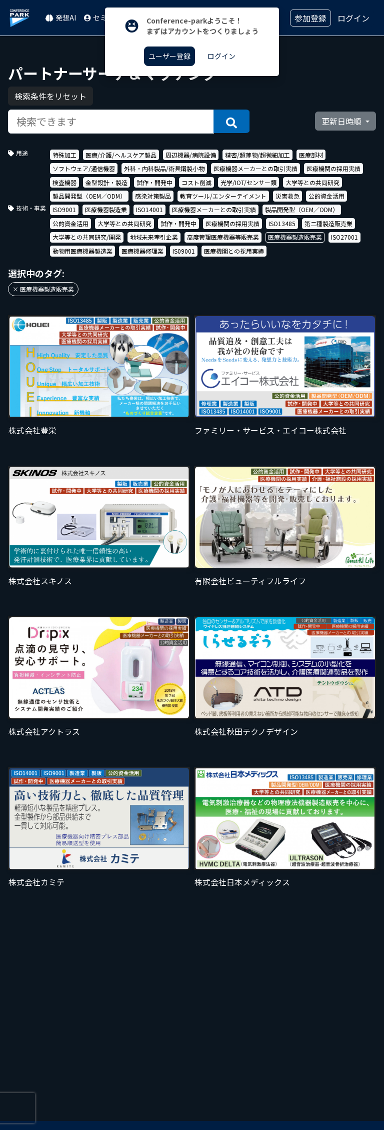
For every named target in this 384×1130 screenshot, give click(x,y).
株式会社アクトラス (44, 731)
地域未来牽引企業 (154, 237)
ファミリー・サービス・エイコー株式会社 (270, 430)
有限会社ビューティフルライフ (250, 581)
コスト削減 (197, 182)
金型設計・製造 (107, 182)
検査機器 (64, 182)
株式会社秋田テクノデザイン (246, 731)
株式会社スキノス (40, 581)
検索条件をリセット (50, 96)
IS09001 (183, 251)
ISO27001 (344, 237)
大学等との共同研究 (313, 182)
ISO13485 (282, 223)
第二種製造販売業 (328, 223)
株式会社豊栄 (32, 430)
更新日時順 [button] (343, 121)
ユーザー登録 (169, 56)
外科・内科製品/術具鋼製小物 (164, 168)
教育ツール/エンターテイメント (223, 196)
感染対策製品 (153, 196)
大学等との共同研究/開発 (86, 237)
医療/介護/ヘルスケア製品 (121, 155)
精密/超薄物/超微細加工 (257, 155)
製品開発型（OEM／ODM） (89, 196)
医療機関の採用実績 (333, 168)
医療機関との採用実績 (234, 251)
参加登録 (310, 18)
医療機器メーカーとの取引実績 (256, 168)
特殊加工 (64, 155)
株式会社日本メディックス (242, 882)
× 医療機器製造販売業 (43, 289)
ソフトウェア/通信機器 (83, 168)
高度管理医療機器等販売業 (223, 237)
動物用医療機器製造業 (82, 251)
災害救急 (288, 196)
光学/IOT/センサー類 (248, 182)
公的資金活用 (326, 196)
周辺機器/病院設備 (191, 155)
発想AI (61, 18)
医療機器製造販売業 (295, 237)
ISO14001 (149, 209)
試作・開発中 (154, 182)
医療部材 (311, 155)
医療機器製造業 (106, 209)
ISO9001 (64, 209)
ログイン (354, 18)
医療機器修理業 (143, 251)
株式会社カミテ (36, 882)
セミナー (102, 18)
